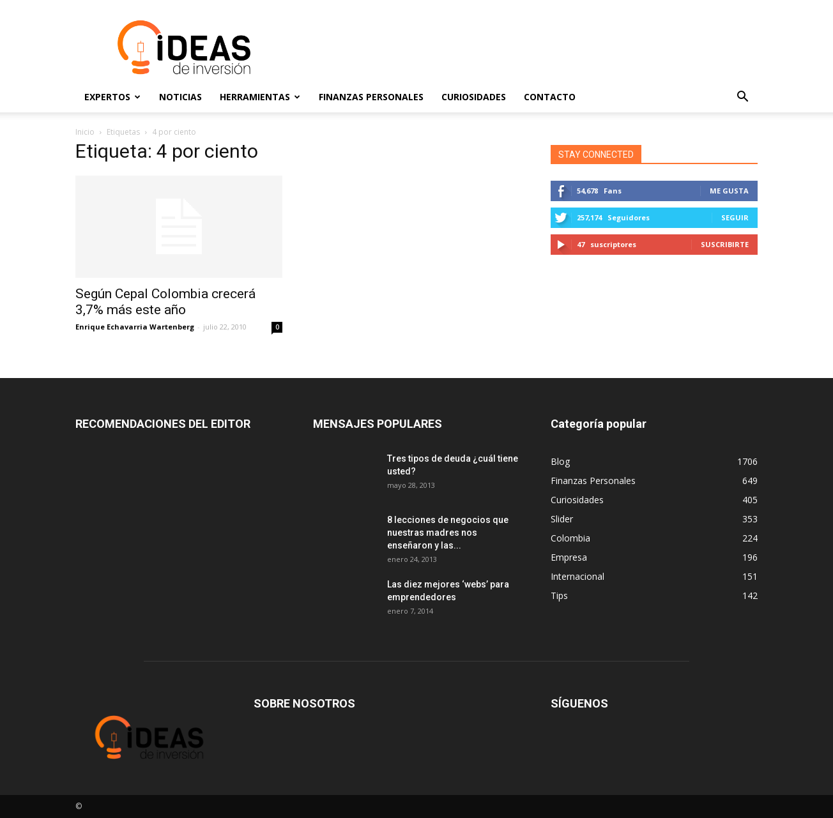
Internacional (577, 576)
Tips (559, 595)
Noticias (180, 97)
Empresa (569, 557)
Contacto (550, 97)
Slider (562, 519)
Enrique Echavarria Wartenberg (134, 326)
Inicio (85, 131)
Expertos (112, 97)
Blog (560, 461)
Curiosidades (473, 97)
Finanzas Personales (371, 97)
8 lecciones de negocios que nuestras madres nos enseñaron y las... (447, 532)
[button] (742, 97)
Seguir (735, 217)
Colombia (570, 538)
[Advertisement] (525, 47)
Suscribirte (725, 244)
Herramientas (260, 97)
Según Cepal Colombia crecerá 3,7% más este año (165, 301)
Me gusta (729, 190)
